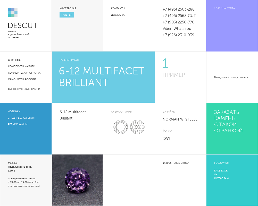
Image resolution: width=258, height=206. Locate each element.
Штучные (14, 60)
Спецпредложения (21, 118)
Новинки (14, 111)
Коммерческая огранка (24, 73)
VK (215, 174)
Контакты (118, 8)
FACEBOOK (221, 170)
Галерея (66, 15)
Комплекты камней (21, 66)
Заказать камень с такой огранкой (228, 122)
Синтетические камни (24, 89)
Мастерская (68, 8)
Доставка (117, 15)
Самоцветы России (22, 79)
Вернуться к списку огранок (231, 77)
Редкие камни (18, 124)
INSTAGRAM (221, 178)
